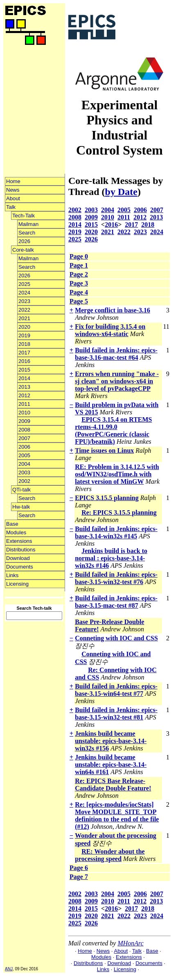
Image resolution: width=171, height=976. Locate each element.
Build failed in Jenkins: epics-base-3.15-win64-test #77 (116, 690)
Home (13, 181)
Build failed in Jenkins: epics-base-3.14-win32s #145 (116, 532)
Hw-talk (21, 507)
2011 (24, 404)
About (13, 198)
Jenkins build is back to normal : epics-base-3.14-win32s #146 (111, 558)
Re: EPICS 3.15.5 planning (119, 512)
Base (12, 524)
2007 (24, 438)
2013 (24, 387)
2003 (24, 472)
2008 (24, 430)
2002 (24, 481)
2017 (24, 353)
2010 (24, 412)
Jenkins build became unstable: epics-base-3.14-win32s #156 (110, 741)
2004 (24, 464)
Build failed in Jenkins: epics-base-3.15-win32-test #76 (116, 578)
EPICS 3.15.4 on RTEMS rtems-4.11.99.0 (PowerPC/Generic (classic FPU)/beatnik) (113, 430)
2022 (24, 310)
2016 (24, 361)
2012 (24, 395)
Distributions (21, 550)
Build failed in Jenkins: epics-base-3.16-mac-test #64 (116, 354)
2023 (24, 301)
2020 (24, 327)
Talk (11, 207)
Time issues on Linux (104, 450)
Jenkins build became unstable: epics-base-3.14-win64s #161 (110, 764)
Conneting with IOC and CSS (116, 638)
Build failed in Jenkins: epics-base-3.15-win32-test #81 (116, 713)
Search (26, 233)
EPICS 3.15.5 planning (107, 497)
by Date (121, 191)
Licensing (17, 584)
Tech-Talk (23, 215)
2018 (24, 344)
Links (12, 575)
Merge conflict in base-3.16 (112, 310)
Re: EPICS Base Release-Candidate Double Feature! (113, 784)
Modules (16, 532)
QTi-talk (21, 490)
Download (18, 558)
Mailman (28, 224)
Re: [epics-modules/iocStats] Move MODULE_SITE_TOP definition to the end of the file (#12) (117, 815)
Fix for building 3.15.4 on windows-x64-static (110, 330)
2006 (24, 447)
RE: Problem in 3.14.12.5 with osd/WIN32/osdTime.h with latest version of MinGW (117, 474)
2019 (24, 335)
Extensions (19, 541)
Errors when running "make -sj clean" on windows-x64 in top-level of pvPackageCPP (117, 381)
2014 (24, 378)
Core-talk (23, 250)
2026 (24, 241)
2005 (24, 455)
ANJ (9, 969)
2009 (24, 421)
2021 (24, 318)
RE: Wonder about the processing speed (110, 855)
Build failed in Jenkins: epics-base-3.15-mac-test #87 (116, 602)
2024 (24, 293)
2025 (24, 284)
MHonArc (130, 943)
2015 (24, 370)
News (13, 190)
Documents (19, 567)
